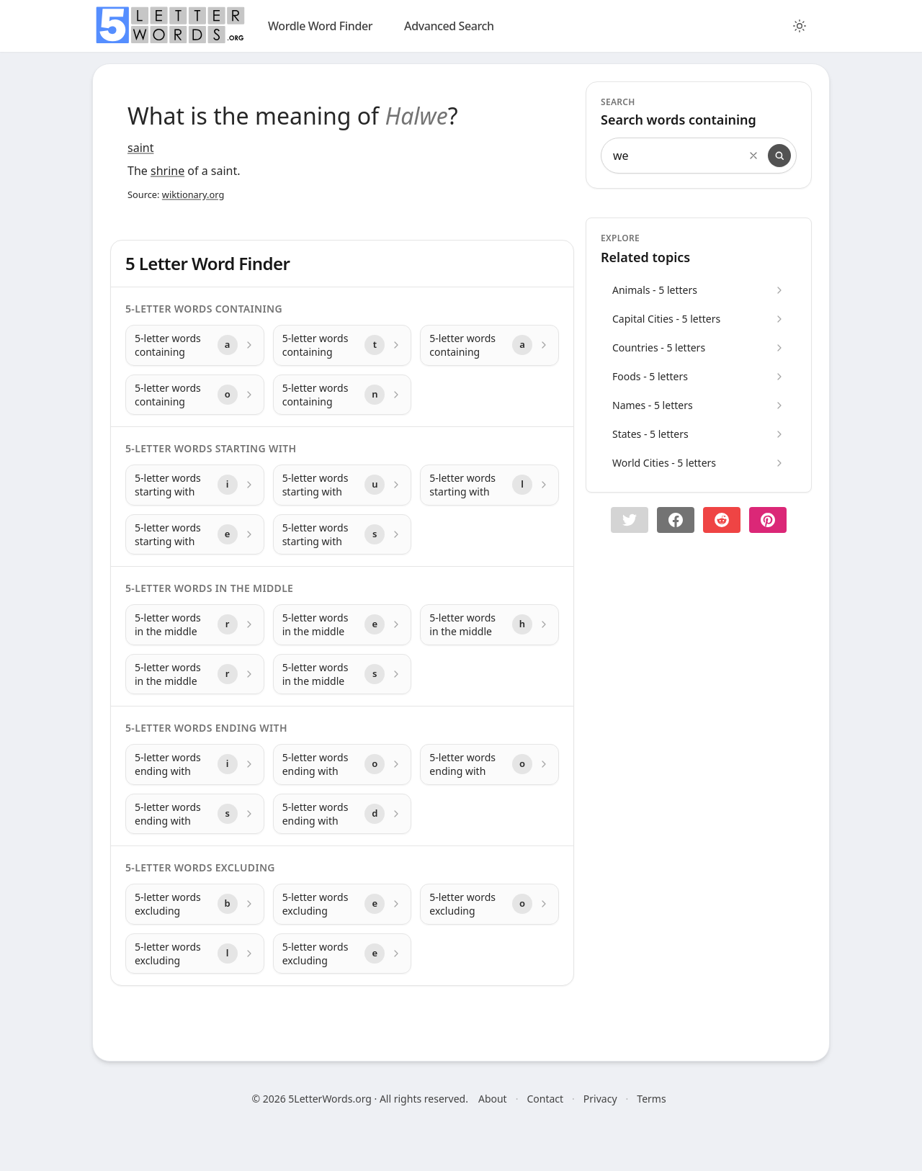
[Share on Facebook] (675, 520)
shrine (167, 171)
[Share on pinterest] (768, 520)
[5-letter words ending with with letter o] (342, 764)
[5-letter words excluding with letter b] (194, 904)
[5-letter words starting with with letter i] (194, 485)
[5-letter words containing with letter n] (342, 395)
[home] (170, 25)
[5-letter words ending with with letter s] (194, 814)
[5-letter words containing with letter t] (342, 345)
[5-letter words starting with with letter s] (342, 534)
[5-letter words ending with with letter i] (194, 764)
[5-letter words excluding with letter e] (342, 904)
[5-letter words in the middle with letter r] (194, 624)
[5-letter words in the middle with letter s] (342, 674)
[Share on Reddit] (721, 520)
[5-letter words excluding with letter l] (194, 953)
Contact (545, 1098)
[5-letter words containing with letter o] (194, 395)
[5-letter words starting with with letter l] (489, 485)
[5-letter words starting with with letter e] (194, 534)
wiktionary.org (193, 194)
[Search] (779, 155)
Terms (651, 1098)
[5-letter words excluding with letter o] (489, 904)
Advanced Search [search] (449, 26)
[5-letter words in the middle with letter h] (489, 624)
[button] (629, 520)
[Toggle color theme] (800, 26)
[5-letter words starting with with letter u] (342, 485)
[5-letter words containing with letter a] (194, 345)
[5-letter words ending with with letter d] (342, 814)
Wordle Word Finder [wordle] (320, 26)
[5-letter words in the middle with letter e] (342, 624)
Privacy (600, 1098)
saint (140, 148)
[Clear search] (753, 155)
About (492, 1098)
